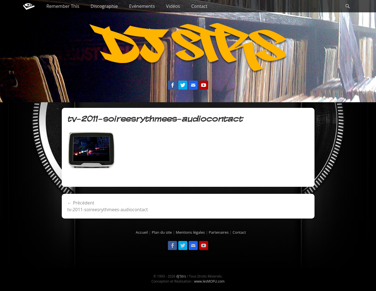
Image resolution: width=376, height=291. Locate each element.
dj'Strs (181, 276)
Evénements (142, 6)
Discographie (104, 6)
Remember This (62, 6)
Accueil (142, 232)
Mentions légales (190, 232)
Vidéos (173, 6)
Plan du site (162, 232)
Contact (199, 6)
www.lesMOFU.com (209, 281)
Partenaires (219, 232)
